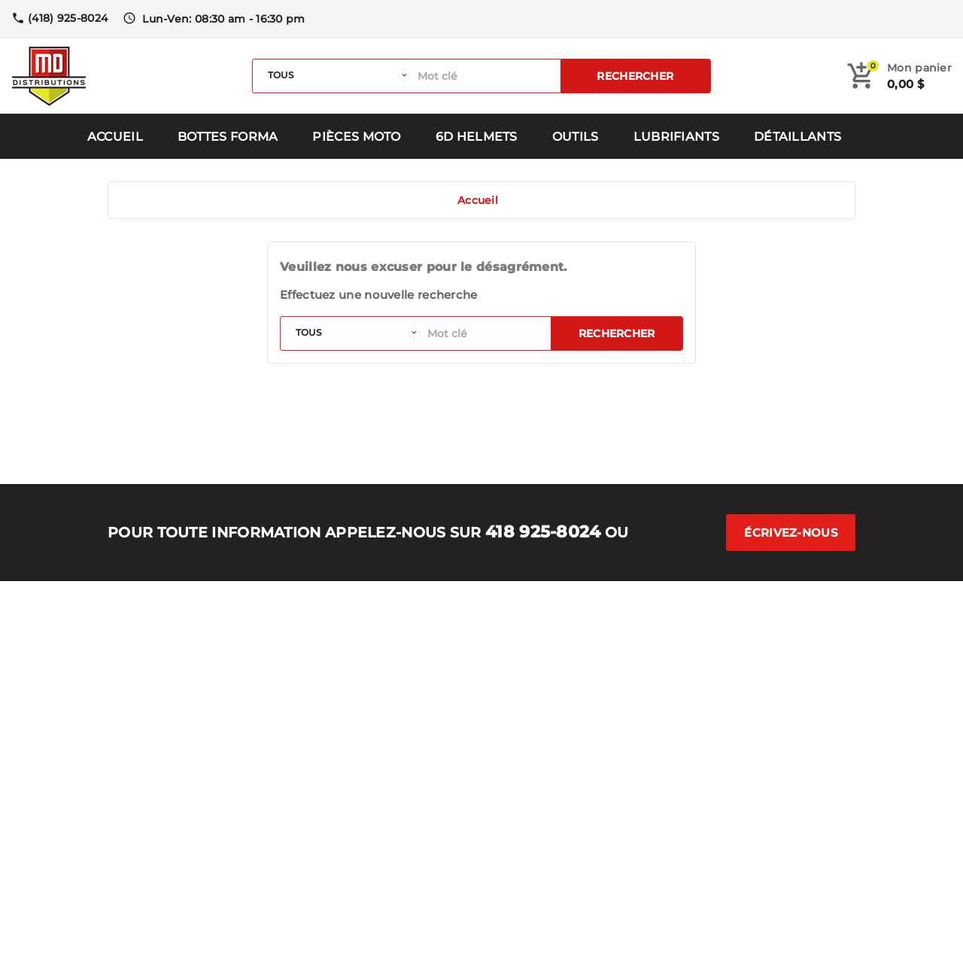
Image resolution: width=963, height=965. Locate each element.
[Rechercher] (485, 76)
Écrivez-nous (790, 532)
